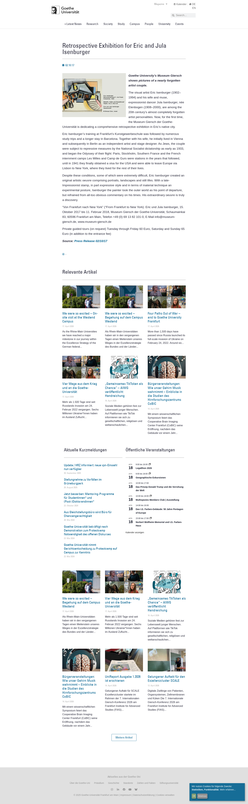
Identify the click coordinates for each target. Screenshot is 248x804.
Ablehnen (202, 796)
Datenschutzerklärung (144, 795)
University (164, 24)
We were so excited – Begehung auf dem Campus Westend (124, 317)
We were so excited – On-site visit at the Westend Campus (80, 317)
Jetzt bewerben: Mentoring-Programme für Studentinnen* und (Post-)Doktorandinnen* (89, 498)
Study (121, 24)
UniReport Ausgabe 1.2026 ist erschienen (122, 678)
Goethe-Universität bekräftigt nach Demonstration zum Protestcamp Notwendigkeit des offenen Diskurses (87, 530)
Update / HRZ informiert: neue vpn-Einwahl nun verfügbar (90, 467)
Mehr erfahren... (228, 789)
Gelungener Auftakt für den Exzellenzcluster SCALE (166, 678)
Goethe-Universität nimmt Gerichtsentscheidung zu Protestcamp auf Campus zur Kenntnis (90, 548)
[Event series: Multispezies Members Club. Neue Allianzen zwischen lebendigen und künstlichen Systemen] (150, 496)
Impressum (125, 795)
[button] (124, 737)
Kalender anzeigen (135, 532)
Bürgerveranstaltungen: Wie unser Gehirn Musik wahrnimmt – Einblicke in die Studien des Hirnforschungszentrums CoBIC (165, 394)
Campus (135, 24)
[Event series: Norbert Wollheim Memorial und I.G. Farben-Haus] (150, 518)
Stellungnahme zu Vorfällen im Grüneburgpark (83, 481)
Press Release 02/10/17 (90, 241)
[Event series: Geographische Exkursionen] (150, 474)
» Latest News (73, 24)
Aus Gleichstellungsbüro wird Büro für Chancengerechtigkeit (88, 514)
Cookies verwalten (165, 795)
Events (179, 24)
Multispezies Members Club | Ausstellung (157, 500)
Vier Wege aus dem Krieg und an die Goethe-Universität (79, 388)
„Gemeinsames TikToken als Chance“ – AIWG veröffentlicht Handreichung (124, 390)
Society (108, 24)
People (149, 24)
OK (194, 796)
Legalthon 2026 (144, 468)
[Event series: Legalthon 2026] (150, 464)
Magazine (160, 4)
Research (92, 24)
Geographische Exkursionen (151, 477)
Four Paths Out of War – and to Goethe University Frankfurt (164, 317)
